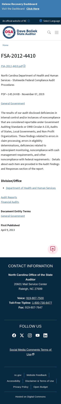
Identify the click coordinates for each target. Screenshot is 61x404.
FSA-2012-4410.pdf (13, 66)
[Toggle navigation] (56, 32)
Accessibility (13, 381)
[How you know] (28, 21)
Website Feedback (37, 375)
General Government (13, 104)
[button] (47, 32)
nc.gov (17, 375)
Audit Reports (9, 197)
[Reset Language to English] (40, 21)
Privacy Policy (20, 387)
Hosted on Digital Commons (30, 396)
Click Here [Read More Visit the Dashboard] (32, 9)
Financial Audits (10, 202)
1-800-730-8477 (42, 302)
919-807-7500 (35, 298)
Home (5, 45)
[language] (51, 21)
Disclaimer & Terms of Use (39, 381)
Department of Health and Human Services (31, 188)
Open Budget (40, 387)
